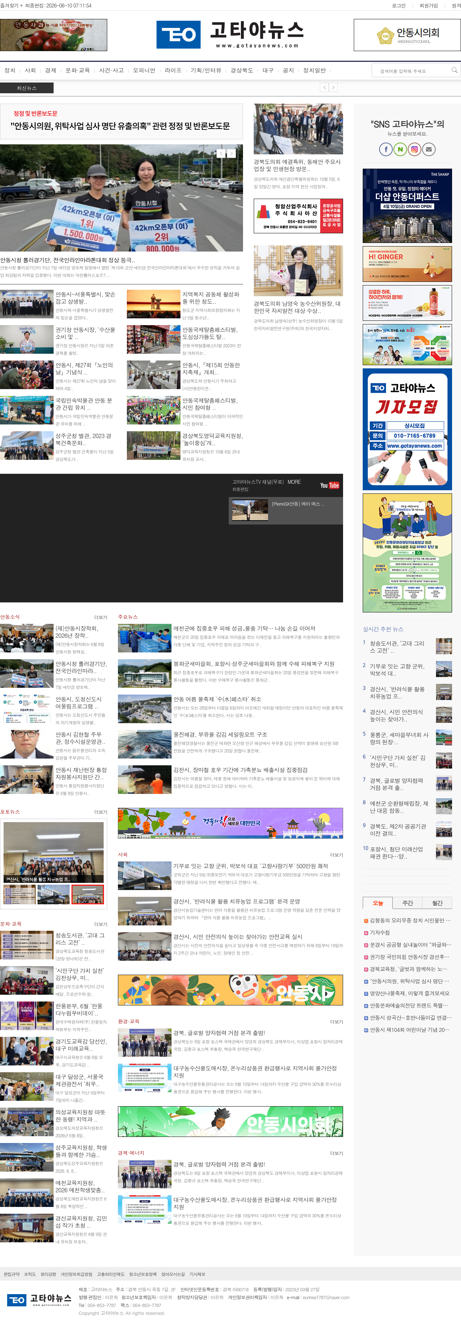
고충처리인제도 (110, 1274)
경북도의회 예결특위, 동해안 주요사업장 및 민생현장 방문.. (297, 165)
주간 (407, 903)
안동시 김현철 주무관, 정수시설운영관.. (80, 738)
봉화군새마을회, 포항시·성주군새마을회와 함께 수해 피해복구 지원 (253, 664)
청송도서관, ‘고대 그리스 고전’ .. (79, 938)
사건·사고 (111, 70)
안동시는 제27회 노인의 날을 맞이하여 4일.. (85, 384)
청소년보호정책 (143, 1274)
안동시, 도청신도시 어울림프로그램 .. (78, 702)
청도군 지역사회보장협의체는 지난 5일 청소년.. (211, 313)
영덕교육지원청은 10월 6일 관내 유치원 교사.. (211, 455)
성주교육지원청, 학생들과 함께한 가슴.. (81, 1151)
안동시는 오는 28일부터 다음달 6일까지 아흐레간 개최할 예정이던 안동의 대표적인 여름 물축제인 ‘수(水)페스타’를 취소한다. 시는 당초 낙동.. (258, 711)
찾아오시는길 (173, 1274)
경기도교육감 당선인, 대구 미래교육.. (81, 1045)
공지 (288, 70)
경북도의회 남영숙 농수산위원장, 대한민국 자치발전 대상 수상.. (297, 307)
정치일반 (314, 70)
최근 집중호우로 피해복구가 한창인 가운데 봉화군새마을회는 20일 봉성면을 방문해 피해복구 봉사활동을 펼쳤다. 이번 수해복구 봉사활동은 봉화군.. (255, 676)
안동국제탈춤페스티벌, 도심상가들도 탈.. (210, 333)
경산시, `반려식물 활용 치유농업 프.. (38, 879)
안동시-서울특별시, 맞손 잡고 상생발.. (85, 297)
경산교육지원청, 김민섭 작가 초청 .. (81, 1221)
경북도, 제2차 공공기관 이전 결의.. (398, 830)
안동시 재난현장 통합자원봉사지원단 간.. (81, 773)
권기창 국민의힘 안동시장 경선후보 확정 (415, 956)
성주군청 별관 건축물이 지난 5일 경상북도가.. (84, 455)
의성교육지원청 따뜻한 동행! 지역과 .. (80, 1115)
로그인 (399, 5)
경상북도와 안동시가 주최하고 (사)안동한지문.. (209, 384)
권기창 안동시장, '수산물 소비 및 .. (85, 333)
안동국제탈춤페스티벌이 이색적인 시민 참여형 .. (212, 420)
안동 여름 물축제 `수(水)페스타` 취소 (217, 699)
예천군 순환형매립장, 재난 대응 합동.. (399, 807)
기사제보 (197, 1274)
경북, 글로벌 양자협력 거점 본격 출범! (219, 1033)
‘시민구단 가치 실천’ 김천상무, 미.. (79, 974)
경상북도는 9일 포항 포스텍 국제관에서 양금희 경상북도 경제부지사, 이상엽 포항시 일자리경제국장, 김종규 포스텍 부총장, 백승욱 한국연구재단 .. (258, 1045)
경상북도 (241, 70)
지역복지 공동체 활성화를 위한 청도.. (210, 297)
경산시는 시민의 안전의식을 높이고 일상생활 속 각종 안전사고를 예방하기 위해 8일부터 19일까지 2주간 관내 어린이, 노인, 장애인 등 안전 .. (258, 949)
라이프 (173, 70)
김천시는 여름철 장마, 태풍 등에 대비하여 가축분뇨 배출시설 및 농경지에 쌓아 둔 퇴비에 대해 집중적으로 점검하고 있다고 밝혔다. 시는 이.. (256, 782)
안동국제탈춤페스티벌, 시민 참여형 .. (210, 404)
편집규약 (11, 1274)
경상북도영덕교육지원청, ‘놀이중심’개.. (212, 439)
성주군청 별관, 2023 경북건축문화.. (83, 439)
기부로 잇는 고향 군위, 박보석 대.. (397, 669)
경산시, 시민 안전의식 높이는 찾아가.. (396, 715)
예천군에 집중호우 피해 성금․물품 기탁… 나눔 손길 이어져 (244, 628)
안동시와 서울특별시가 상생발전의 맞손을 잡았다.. (84, 313)
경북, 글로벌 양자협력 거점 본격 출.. (396, 784)
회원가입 (429, 5)
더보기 (100, 617)
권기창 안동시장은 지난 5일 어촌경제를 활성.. (84, 349)
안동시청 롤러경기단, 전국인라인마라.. (81, 667)
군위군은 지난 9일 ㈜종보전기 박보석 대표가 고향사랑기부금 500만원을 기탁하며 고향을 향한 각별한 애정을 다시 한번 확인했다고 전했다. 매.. (256, 878)
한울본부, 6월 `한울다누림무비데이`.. (78, 1009)
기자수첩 (380, 932)
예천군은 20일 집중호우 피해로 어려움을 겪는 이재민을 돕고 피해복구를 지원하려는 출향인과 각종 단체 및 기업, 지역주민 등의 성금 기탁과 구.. (256, 640)
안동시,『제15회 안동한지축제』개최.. (211, 368)
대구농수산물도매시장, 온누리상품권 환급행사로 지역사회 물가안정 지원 (255, 1071)
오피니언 (144, 70)
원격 (456, 5)
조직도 (30, 1274)
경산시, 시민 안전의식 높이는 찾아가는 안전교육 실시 (237, 937)
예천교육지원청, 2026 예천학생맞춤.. (80, 1186)
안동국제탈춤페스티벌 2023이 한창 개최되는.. (211, 349)
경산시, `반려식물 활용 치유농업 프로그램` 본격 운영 (236, 901)
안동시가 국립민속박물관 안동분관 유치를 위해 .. (84, 420)
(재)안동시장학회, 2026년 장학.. (76, 632)
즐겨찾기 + (11, 5)
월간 (437, 903)
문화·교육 (77, 70)
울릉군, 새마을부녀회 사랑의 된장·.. (399, 738)
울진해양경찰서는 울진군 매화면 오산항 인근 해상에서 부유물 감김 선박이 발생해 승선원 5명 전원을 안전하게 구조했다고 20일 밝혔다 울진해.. (255, 747)
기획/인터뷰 (206, 70)
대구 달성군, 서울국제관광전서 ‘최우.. (79, 1080)
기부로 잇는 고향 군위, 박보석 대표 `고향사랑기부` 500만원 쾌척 (250, 866)
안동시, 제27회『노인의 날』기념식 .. (84, 368)
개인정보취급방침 (76, 1274)
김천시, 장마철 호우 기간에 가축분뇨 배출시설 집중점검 (240, 770)
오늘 (378, 903)
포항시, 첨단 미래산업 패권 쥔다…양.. (396, 852)
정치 (10, 70)
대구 (268, 70)
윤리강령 (48, 1274)
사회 (30, 70)
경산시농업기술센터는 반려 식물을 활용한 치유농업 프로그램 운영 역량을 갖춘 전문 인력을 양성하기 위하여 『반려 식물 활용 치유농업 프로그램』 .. (256, 913)
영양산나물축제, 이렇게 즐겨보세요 (410, 993)
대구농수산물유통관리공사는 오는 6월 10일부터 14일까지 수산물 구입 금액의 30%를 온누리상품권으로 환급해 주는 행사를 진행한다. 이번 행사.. (257, 1087)
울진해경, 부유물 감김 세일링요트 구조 (220, 734)
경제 (50, 70)
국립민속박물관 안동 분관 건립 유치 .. (83, 404)
